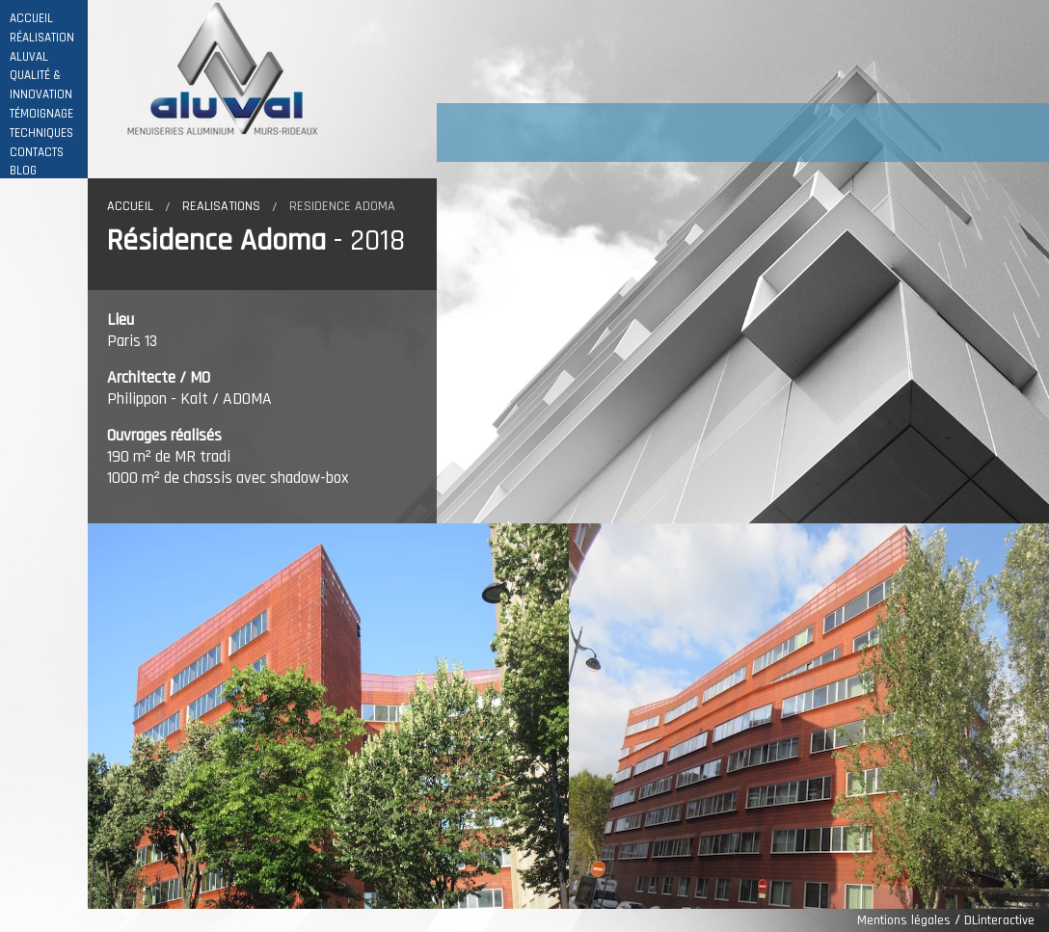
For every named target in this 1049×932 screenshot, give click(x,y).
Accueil (130, 206)
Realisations (221, 206)
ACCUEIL (31, 19)
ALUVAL (29, 57)
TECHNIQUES (41, 133)
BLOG (23, 171)
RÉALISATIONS (45, 38)
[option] (328, 716)
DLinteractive (999, 920)
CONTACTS (37, 153)
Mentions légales (904, 920)
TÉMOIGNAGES (45, 114)
